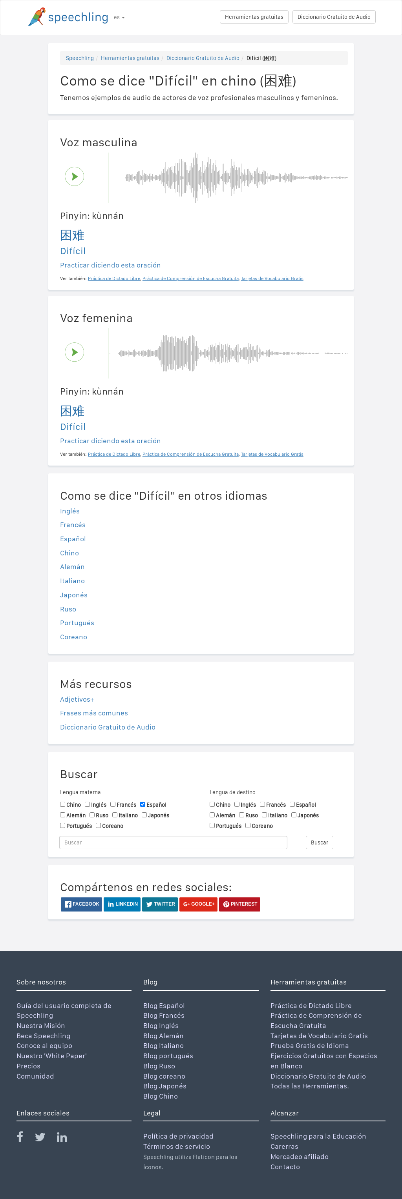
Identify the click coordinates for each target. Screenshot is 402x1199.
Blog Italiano (163, 1045)
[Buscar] (173, 842)
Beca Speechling (43, 1036)
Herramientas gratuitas (254, 17)
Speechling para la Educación (318, 1136)
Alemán (72, 566)
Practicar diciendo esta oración (110, 265)
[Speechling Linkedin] (67, 1139)
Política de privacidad (178, 1136)
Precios (28, 1066)
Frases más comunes (94, 713)
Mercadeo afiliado (299, 1156)
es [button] (119, 17)
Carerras (284, 1146)
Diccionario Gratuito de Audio (334, 17)
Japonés (74, 595)
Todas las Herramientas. (309, 1086)
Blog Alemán (163, 1036)
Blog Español (164, 1005)
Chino (69, 553)
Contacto (285, 1167)
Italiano (72, 581)
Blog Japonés (164, 1086)
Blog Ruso (159, 1066)
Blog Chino (160, 1096)
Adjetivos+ (77, 699)
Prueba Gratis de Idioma (309, 1045)
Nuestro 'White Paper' (51, 1056)
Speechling (80, 58)
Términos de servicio (176, 1146)
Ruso (68, 609)
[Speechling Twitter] (45, 1139)
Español (73, 539)
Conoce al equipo (44, 1045)
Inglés (70, 511)
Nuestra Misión (40, 1025)
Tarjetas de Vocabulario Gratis (319, 1036)
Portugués (77, 623)
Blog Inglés (161, 1025)
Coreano (73, 637)
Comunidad (35, 1076)
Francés (73, 524)
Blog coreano (164, 1076)
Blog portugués (168, 1056)
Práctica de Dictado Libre (311, 1005)
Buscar (319, 842)
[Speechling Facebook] (24, 1139)
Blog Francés (164, 1015)
